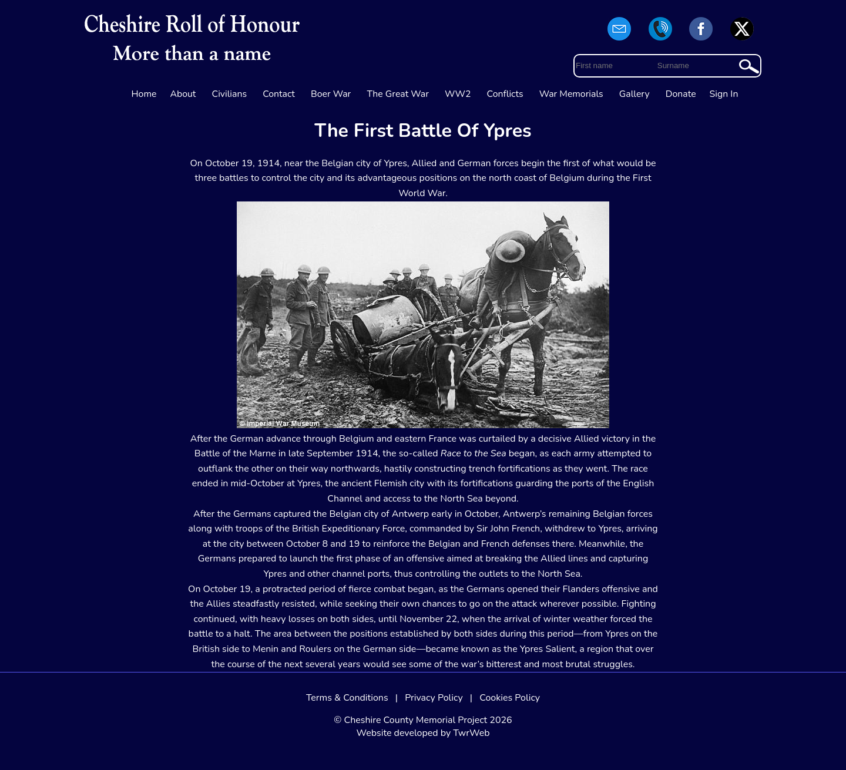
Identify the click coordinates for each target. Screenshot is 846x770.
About (183, 94)
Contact (279, 94)
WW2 (458, 94)
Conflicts (505, 94)
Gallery (634, 94)
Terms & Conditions (347, 697)
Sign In (724, 94)
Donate (681, 94)
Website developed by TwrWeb (422, 733)
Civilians (229, 94)
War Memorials (571, 94)
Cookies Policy (509, 697)
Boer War (331, 94)
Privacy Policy (434, 697)
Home (144, 94)
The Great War (398, 94)
